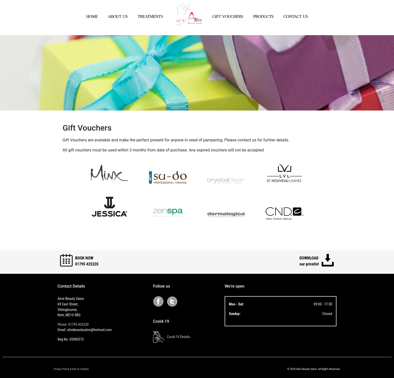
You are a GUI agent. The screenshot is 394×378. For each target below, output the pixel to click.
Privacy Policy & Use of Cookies (71, 369)
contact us (295, 16)
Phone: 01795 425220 (73, 324)
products (263, 16)
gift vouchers (227, 16)
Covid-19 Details (171, 337)
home (92, 16)
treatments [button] (150, 16)
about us (117, 16)
